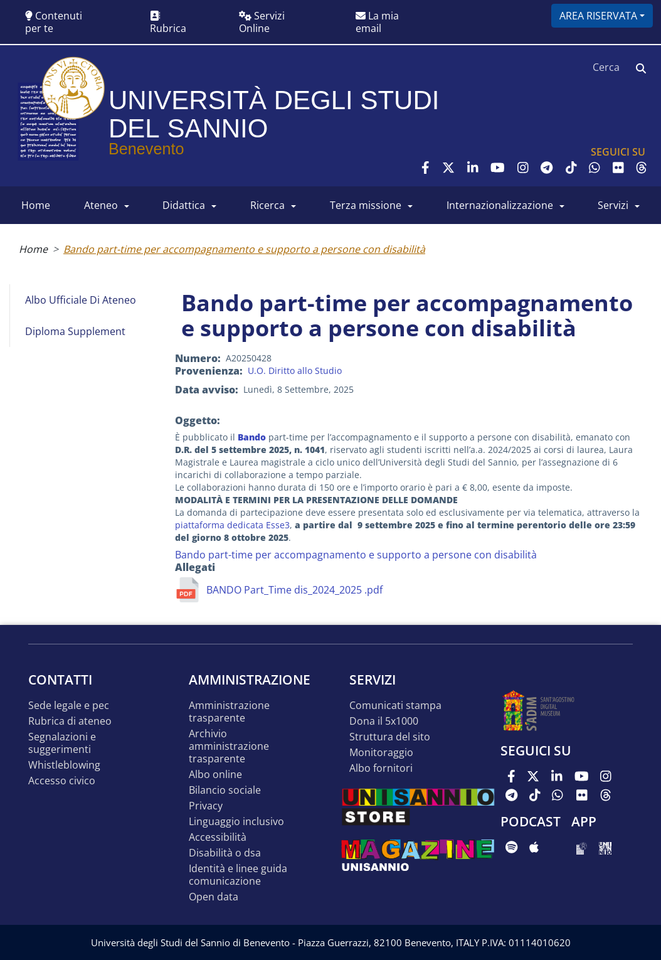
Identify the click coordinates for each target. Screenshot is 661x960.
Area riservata (598, 16)
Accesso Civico (61, 780)
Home (33, 249)
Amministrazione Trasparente (229, 712)
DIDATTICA (183, 205)
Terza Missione (365, 205)
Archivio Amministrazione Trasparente (229, 746)
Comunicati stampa (395, 705)
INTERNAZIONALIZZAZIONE (500, 205)
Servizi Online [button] (262, 22)
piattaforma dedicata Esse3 (232, 525)
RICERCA (267, 205)
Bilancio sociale (225, 790)
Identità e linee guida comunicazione (238, 875)
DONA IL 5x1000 (383, 721)
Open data (213, 897)
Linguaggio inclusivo (236, 821)
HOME (35, 205)
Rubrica (168, 23)
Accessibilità (217, 837)
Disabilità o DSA (225, 853)
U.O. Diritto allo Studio (295, 370)
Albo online (215, 774)
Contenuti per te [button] (53, 22)
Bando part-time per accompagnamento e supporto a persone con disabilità (244, 249)
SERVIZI (613, 205)
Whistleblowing (64, 765)
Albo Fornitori (381, 768)
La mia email (377, 22)
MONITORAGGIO (381, 752)
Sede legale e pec (68, 705)
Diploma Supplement (75, 331)
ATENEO (101, 205)
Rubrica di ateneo (70, 721)
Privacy (206, 806)
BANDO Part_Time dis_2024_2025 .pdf (294, 590)
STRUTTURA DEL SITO (389, 737)
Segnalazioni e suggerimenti (62, 743)
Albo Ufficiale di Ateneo (80, 300)
